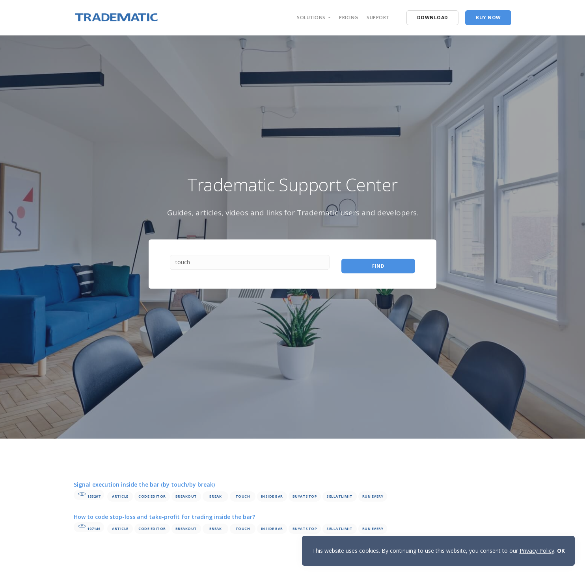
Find (378, 264)
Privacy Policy (536, 550)
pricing (348, 17)
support (378, 17)
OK (561, 550)
